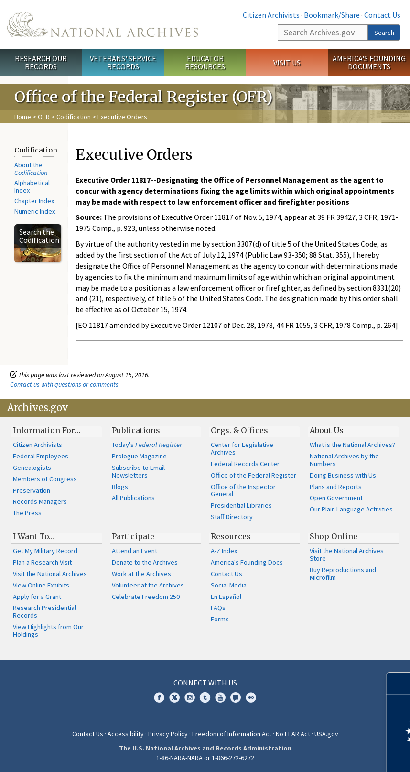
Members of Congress (45, 479)
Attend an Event (134, 550)
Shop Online (333, 536)
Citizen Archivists (271, 15)
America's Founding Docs (247, 562)
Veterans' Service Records (123, 62)
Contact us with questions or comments (64, 384)
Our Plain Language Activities (351, 509)
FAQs (218, 607)
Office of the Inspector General (243, 490)
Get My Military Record (45, 550)
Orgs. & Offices (239, 430)
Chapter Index (34, 200)
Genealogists (32, 467)
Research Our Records (41, 62)
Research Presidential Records (44, 611)
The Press (27, 513)
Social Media (229, 585)
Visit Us (287, 62)
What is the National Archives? (352, 444)
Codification (73, 116)
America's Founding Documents (369, 62)
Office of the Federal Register (253, 475)
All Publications (133, 497)
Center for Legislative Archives (242, 448)
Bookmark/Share (332, 15)
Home (22, 116)
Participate (133, 536)
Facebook (159, 697)
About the (31, 169)
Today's (147, 444)
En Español (226, 596)
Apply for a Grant (37, 596)
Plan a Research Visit (42, 562)
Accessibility (126, 733)
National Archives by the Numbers (344, 460)
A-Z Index (224, 550)
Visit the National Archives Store (347, 554)
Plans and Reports (336, 486)
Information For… (46, 430)
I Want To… (33, 536)
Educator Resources (205, 62)
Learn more (325, 754)
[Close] (399, 683)
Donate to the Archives (145, 562)
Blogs (120, 486)
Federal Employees (40, 456)
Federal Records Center (245, 463)
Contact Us (382, 15)
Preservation (31, 490)
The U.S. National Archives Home (102, 24)
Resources (231, 536)
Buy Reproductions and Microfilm (343, 573)
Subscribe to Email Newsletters (138, 471)
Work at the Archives (141, 573)
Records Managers (40, 501)
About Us (327, 430)
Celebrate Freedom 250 (146, 596)
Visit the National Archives (50, 573)
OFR (44, 116)
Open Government (336, 497)
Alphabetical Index (32, 186)
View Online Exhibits (41, 585)
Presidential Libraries (241, 505)
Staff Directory (232, 516)
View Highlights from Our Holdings (48, 630)
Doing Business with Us (343, 475)
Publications (136, 430)
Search (384, 32)
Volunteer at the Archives (148, 585)
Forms (220, 619)
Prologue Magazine (139, 456)
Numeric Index (34, 211)
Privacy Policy (168, 733)
